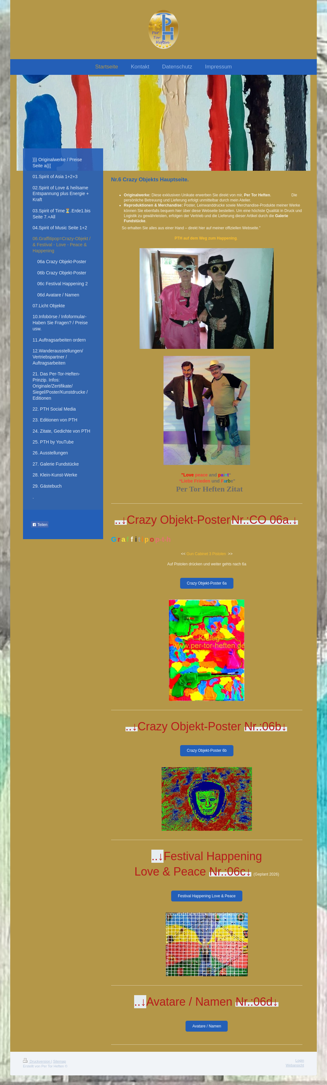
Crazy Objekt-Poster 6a (207, 583)
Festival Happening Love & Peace (207, 896)
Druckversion (37, 1061)
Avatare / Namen (206, 1026)
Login (299, 1060)
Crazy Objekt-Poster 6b (207, 750)
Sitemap (59, 1061)
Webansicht (295, 1065)
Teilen (39, 525)
